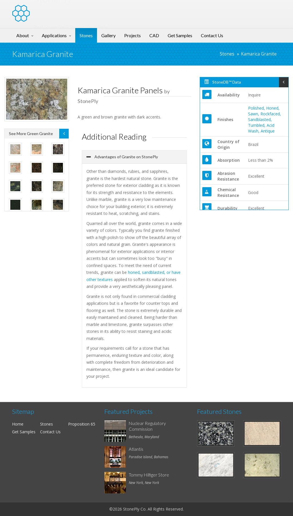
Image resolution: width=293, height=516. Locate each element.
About (22, 35)
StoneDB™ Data (222, 82)
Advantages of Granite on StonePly (126, 156)
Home (17, 424)
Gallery (108, 35)
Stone (52, 9)
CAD (154, 35)
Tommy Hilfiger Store (149, 474)
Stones (86, 35)
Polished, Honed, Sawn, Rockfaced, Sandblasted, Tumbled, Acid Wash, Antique (264, 119)
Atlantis (136, 449)
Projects (132, 35)
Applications (54, 35)
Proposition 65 (81, 424)
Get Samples (180, 35)
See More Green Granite (31, 133)
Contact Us (212, 35)
